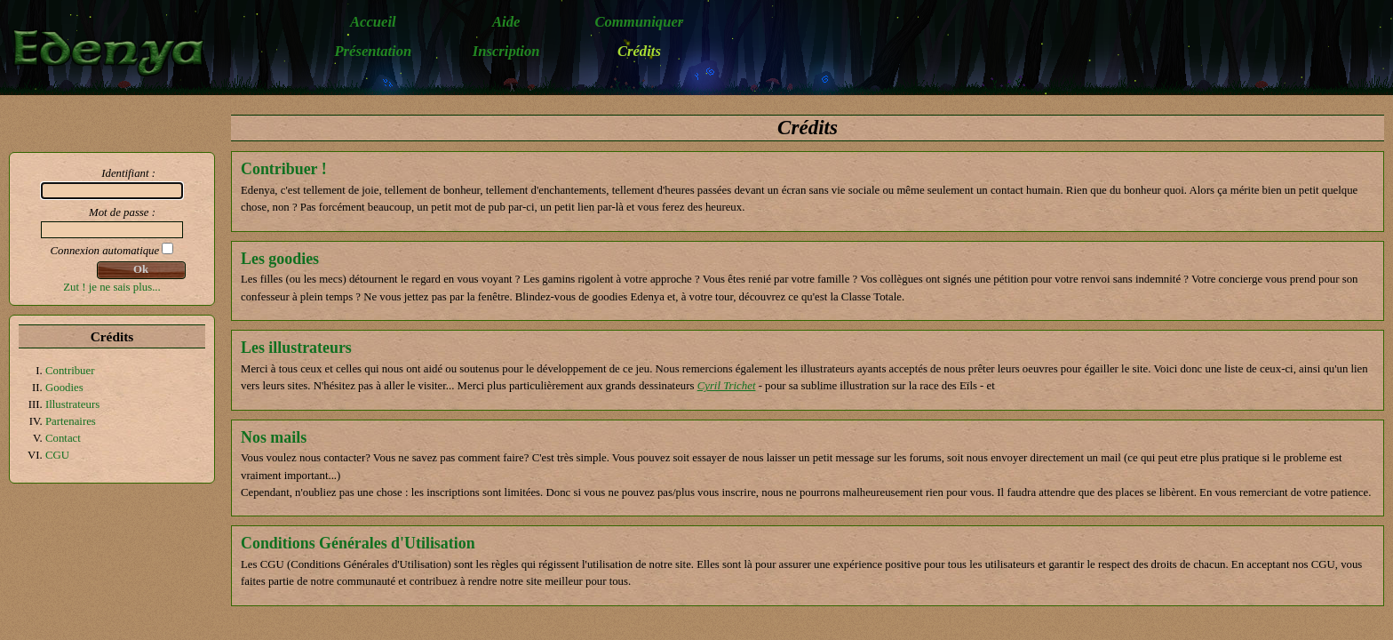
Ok (140, 269)
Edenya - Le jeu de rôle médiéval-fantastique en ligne (118, 52)
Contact (63, 438)
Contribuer (69, 370)
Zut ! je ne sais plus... (111, 287)
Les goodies (280, 259)
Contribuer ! (284, 169)
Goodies (64, 387)
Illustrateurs (72, 404)
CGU (57, 455)
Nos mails (273, 437)
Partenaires (70, 421)
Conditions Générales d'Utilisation (358, 543)
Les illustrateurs (296, 347)
